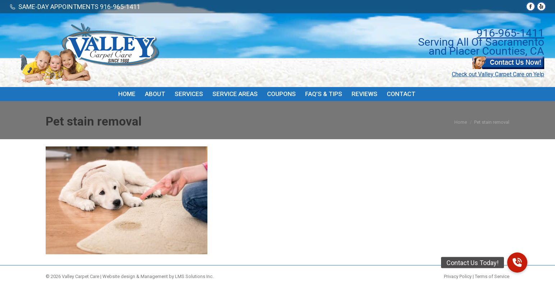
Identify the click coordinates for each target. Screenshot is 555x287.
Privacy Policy (458, 276)
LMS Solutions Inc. (194, 276)
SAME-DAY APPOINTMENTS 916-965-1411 (79, 6)
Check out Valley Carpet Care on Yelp (498, 74)
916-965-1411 (510, 33)
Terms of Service (492, 276)
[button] (517, 262)
